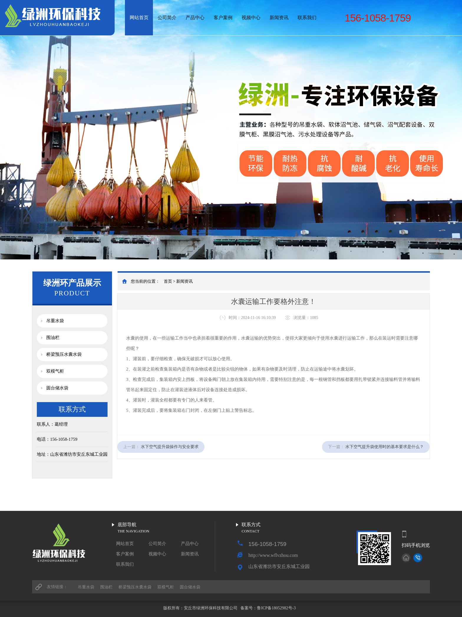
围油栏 (53, 337)
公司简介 (167, 17)
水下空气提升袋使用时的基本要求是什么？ (384, 447)
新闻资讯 (279, 17)
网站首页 (139, 17)
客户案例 (223, 17)
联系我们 (307, 17)
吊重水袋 (55, 320)
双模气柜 (55, 371)
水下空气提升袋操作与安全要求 (170, 447)
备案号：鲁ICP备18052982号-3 (268, 608)
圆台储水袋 (57, 388)
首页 (168, 281)
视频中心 (251, 17)
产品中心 (195, 17)
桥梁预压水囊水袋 (64, 354)
